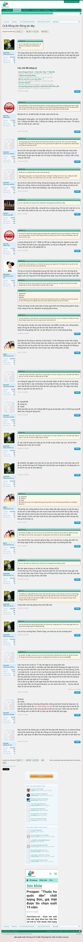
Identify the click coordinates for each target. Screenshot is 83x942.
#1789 (77, 392)
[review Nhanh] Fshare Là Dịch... (39, 860)
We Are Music (34, 800)
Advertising (46, 10)
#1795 (77, 579)
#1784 (77, 191)
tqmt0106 (6, 52)
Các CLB (13, 28)
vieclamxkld (34, 815)
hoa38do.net (29, 77)
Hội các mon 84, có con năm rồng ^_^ (31, 79)
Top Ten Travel (35, 836)
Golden (20, 28)
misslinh (6, 152)
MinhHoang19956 (35, 851)
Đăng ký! (41, 776)
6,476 (14, 219)
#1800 (77, 741)
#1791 (77, 448)
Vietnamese (15, 931)
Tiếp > (46, 31)
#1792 (77, 475)
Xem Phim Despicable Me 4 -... (39, 804)
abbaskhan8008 (35, 805)
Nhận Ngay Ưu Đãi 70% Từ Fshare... (41, 855)
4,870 (14, 158)
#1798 (77, 692)
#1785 (77, 214)
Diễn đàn (17, 10)
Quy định (78, 934)
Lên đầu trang (74, 931)
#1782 (77, 131)
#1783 (77, 161)
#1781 (77, 91)
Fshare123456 (35, 856)
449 (43, 31)
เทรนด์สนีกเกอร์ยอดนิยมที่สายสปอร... (41, 840)
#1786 (77, 250)
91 (35, 31)
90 (32, 31)
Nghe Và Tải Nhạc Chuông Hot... (39, 794)
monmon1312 (29, 84)
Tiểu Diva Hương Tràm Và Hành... (40, 799)
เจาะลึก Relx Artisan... (37, 830)
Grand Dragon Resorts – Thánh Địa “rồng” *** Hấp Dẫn (36, 72)
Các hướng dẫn (36, 10)
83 (14, 62)
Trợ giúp (61, 931)
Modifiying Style (6, 931)
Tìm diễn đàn (6, 13)
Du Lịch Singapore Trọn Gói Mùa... (40, 835)
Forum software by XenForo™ (17, 934)
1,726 (14, 282)
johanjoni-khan (35, 810)
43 (14, 753)
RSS (80, 931)
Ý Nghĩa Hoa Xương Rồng (27, 75)
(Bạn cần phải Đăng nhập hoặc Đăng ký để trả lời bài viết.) (65, 760)
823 (14, 125)
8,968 (14, 122)
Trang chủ (8, 10)
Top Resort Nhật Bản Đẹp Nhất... (39, 845)
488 (14, 749)
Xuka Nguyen (29, 81)
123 (14, 286)
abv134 (33, 831)
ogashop (33, 790)
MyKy (5, 354)
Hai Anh (6, 116)
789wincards (29, 74)
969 (14, 59)
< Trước (18, 31)
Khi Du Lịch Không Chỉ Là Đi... (39, 818)
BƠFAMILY (28, 88)
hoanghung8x (34, 795)
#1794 (77, 546)
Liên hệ (55, 10)
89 (29, 31)
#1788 (77, 352)
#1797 (77, 635)
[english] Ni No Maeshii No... (38, 808)
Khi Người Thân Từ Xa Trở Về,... (39, 813)
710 (14, 360)
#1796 (77, 608)
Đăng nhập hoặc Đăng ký (71, 1)
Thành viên (26, 10)
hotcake (6, 743)
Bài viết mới (15, 13)
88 (27, 31)
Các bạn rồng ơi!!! (24, 82)
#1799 (77, 715)
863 (14, 223)
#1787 (77, 333)
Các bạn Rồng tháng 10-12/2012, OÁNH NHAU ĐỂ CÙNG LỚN (38, 86)
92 (37, 31)
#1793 (77, 522)
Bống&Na (6, 274)
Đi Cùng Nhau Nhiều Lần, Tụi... (39, 850)
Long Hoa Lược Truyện (37, 789)
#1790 (77, 415)
